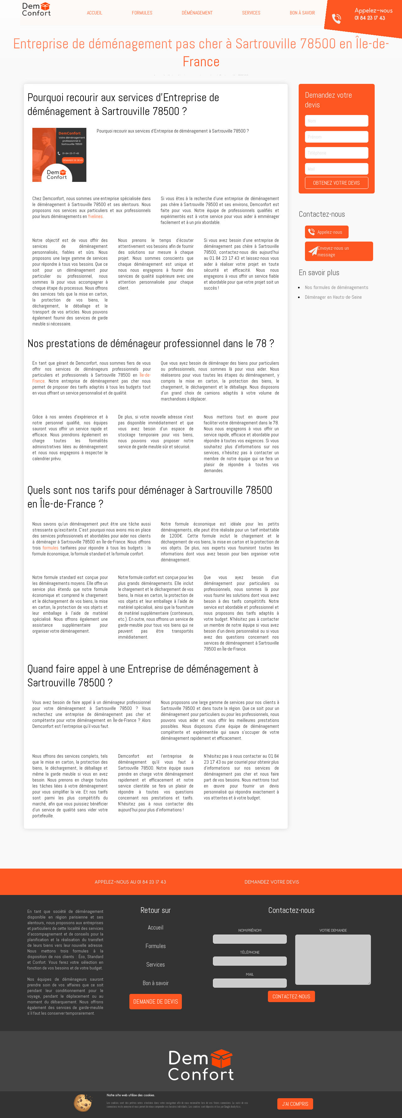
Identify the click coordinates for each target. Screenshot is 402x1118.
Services (251, 12)
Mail (250, 974)
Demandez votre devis (272, 882)
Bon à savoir (302, 12)
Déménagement (197, 12)
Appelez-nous (374, 13)
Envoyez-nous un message (333, 251)
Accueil (94, 12)
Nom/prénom (249, 930)
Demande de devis (155, 1002)
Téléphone (249, 952)
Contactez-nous (291, 996)
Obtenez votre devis (336, 182)
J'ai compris (295, 1103)
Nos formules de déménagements (336, 287)
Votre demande (333, 930)
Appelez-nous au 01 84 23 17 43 (130, 882)
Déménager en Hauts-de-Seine (333, 297)
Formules (142, 12)
